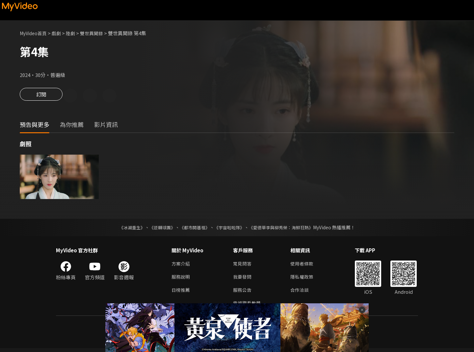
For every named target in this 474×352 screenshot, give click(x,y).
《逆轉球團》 (158, 228)
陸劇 (74, 33)
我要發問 (243, 278)
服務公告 (243, 292)
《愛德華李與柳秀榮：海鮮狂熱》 (285, 228)
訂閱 (41, 96)
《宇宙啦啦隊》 (230, 228)
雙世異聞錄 (96, 33)
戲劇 (60, 33)
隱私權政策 (304, 278)
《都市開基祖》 (193, 228)
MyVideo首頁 (35, 33)
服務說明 (181, 278)
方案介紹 (181, 265)
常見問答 (243, 265)
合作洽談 (302, 292)
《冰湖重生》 (126, 228)
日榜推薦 (181, 292)
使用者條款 (304, 265)
